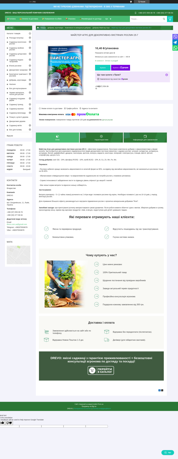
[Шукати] (164, 19)
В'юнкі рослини (15, 66)
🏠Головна (11, 19)
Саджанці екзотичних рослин (17, 43)
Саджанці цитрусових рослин (18, 55)
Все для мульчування (17, 88)
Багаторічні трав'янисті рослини (18, 75)
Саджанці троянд (16, 104)
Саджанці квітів (15, 125)
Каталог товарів (13, 33)
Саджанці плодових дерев (17, 99)
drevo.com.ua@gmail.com (17, 224)
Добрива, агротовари (55, 28)
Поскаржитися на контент (82, 408)
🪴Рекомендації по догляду (90, 19)
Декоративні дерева (17, 121)
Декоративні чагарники (18, 70)
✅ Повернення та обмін (52, 19)
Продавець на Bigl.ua (89, 406)
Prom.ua (100, 404)
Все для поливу (15, 130)
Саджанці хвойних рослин (16, 49)
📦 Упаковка (70, 19)
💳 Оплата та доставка (29, 19)
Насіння (12, 84)
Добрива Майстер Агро (101, 28)
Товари (43, 28)
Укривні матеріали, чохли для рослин (16, 93)
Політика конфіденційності (102, 408)
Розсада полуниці (16, 38)
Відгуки (10, 136)
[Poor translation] (9, 423)
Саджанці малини (16, 109)
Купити (103, 68)
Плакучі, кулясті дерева (18, 117)
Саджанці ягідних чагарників (16, 61)
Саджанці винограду (17, 113)
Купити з (120, 68)
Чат (167, 452)
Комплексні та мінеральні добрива (78, 28)
